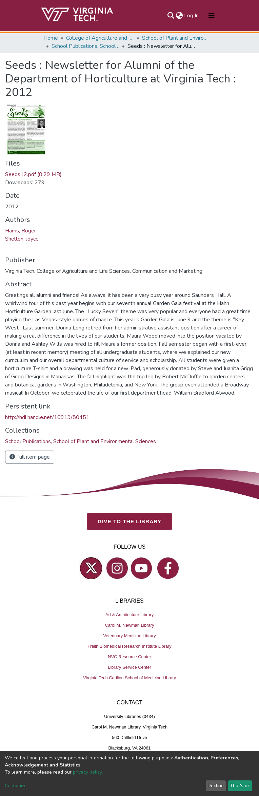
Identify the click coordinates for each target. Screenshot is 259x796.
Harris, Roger (20, 230)
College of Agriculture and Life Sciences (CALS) (100, 38)
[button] (179, 16)
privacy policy (87, 772)
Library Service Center (129, 667)
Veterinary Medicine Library (129, 635)
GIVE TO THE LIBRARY (129, 521)
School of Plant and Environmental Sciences (176, 38)
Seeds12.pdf (33, 174)
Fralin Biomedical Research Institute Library (129, 646)
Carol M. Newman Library (129, 625)
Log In (191, 15)
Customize (16, 785)
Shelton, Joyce (22, 239)
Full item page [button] (29, 457)
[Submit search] (170, 16)
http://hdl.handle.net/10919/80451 (47, 417)
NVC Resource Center (129, 656)
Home (50, 38)
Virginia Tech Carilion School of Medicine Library (129, 677)
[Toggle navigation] (211, 15)
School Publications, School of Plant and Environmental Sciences (85, 46)
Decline (215, 785)
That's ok (240, 785)
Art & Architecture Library (129, 614)
